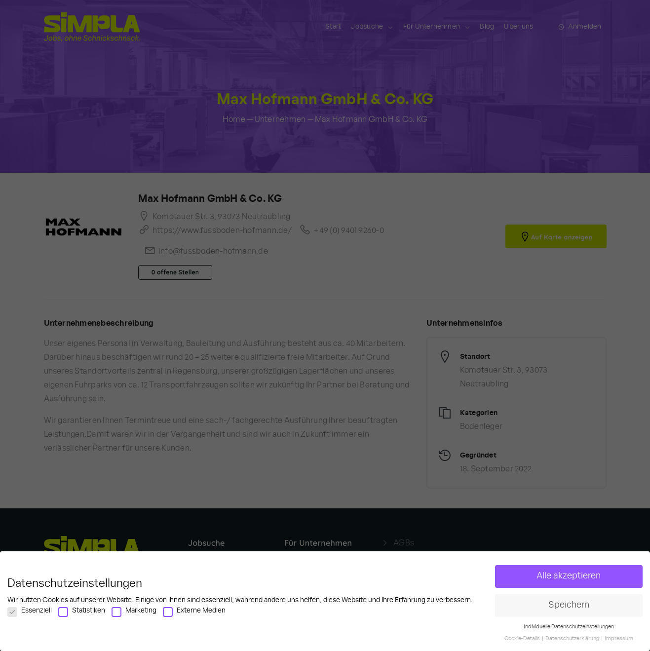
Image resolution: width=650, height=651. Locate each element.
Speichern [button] (568, 609)
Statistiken (81, 614)
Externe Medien (194, 614)
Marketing (134, 614)
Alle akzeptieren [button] (568, 579)
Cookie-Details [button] (522, 642)
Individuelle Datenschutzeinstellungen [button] (569, 630)
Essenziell (29, 614)
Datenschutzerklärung (572, 642)
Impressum (619, 642)
